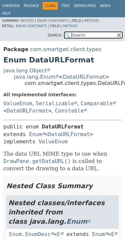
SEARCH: (55, 35)
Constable (69, 111)
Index (105, 6)
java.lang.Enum (34, 77)
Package (31, 6)
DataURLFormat (84, 77)
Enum (35, 134)
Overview (11, 6)
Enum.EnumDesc (30, 234)
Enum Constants (52, 21)
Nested (27, 21)
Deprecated (85, 6)
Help (6, 13)
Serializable (55, 103)
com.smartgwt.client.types (65, 49)
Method (91, 21)
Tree (65, 6)
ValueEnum (17, 103)
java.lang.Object (25, 70)
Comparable (97, 103)
